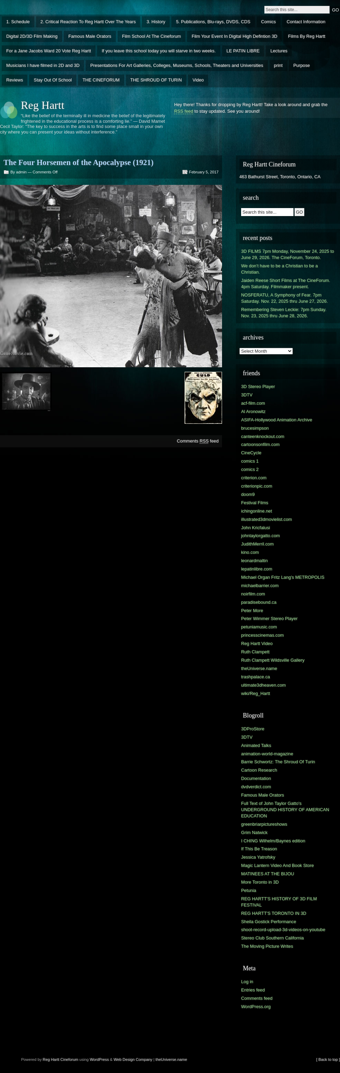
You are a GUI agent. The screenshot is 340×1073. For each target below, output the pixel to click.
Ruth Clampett (255, 651)
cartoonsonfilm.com (260, 444)
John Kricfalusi (255, 527)
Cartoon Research (259, 770)
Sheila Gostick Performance (268, 921)
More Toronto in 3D (260, 882)
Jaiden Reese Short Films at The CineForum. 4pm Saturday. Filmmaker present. (285, 283)
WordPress (99, 1059)
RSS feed (183, 111)
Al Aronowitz (253, 411)
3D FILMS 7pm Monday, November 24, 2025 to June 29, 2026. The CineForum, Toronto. (287, 254)
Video (198, 80)
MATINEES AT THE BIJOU (267, 873)
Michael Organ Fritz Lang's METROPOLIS (282, 577)
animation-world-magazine (267, 753)
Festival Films (254, 502)
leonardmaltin (254, 560)
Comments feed (198, 441)
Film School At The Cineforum (151, 36)
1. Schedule (18, 21)
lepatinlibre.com (256, 569)
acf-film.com (253, 403)
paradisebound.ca (259, 602)
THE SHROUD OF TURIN (156, 80)
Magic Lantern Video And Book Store (277, 865)
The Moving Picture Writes (267, 946)
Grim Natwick (254, 832)
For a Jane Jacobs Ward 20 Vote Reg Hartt (48, 50)
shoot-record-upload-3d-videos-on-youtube (283, 929)
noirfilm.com (253, 593)
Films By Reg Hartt (306, 36)
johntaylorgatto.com (260, 535)
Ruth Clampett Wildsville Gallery (273, 660)
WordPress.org (256, 1006)
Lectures (278, 50)
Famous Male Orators (89, 36)
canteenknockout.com (262, 436)
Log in (247, 981)
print (278, 65)
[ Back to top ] (328, 1059)
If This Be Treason (259, 848)
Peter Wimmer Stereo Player (269, 618)
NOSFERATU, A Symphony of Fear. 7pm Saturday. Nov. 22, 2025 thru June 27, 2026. (284, 298)
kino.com (250, 552)
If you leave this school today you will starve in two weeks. (159, 50)
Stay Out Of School (53, 80)
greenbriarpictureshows (264, 824)
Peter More (252, 610)
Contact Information (306, 21)
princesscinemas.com (262, 635)
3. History (155, 21)
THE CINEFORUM (101, 80)
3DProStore (252, 728)
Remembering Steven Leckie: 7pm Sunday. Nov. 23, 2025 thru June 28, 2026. (283, 312)
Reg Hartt (42, 105)
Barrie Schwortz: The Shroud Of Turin (278, 761)
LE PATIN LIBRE (243, 50)
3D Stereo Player (258, 386)
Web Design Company (132, 1059)
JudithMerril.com (257, 544)
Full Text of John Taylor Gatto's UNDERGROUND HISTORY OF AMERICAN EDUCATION (285, 809)
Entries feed (253, 990)
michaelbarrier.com (260, 585)
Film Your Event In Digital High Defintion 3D (234, 36)
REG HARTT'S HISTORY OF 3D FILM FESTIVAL (279, 902)
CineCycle (251, 452)
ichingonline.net (256, 511)
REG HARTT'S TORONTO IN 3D (273, 913)
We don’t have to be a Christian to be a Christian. (279, 269)
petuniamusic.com (259, 626)
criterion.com (253, 477)
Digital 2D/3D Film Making (32, 36)
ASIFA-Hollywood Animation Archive (276, 419)
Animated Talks (256, 745)
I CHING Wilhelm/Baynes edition (273, 840)
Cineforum (69, 1059)
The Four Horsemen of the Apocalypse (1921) (78, 162)
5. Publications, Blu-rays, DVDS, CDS (213, 21)
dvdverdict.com (256, 786)
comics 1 (250, 461)
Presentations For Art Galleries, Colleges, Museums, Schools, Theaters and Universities (176, 65)
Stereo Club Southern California (272, 938)
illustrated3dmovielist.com (266, 519)
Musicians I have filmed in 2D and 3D (42, 65)
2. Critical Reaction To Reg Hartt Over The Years (88, 21)
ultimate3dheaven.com (263, 685)
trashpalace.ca (255, 676)
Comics (268, 21)
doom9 (248, 494)
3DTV (247, 394)
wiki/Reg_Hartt (255, 693)
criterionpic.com (256, 486)
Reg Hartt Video (257, 643)
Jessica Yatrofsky (258, 857)
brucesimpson (255, 428)
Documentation (256, 778)
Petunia (248, 890)
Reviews (14, 80)
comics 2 (250, 469)
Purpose (302, 65)
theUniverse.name (259, 668)
